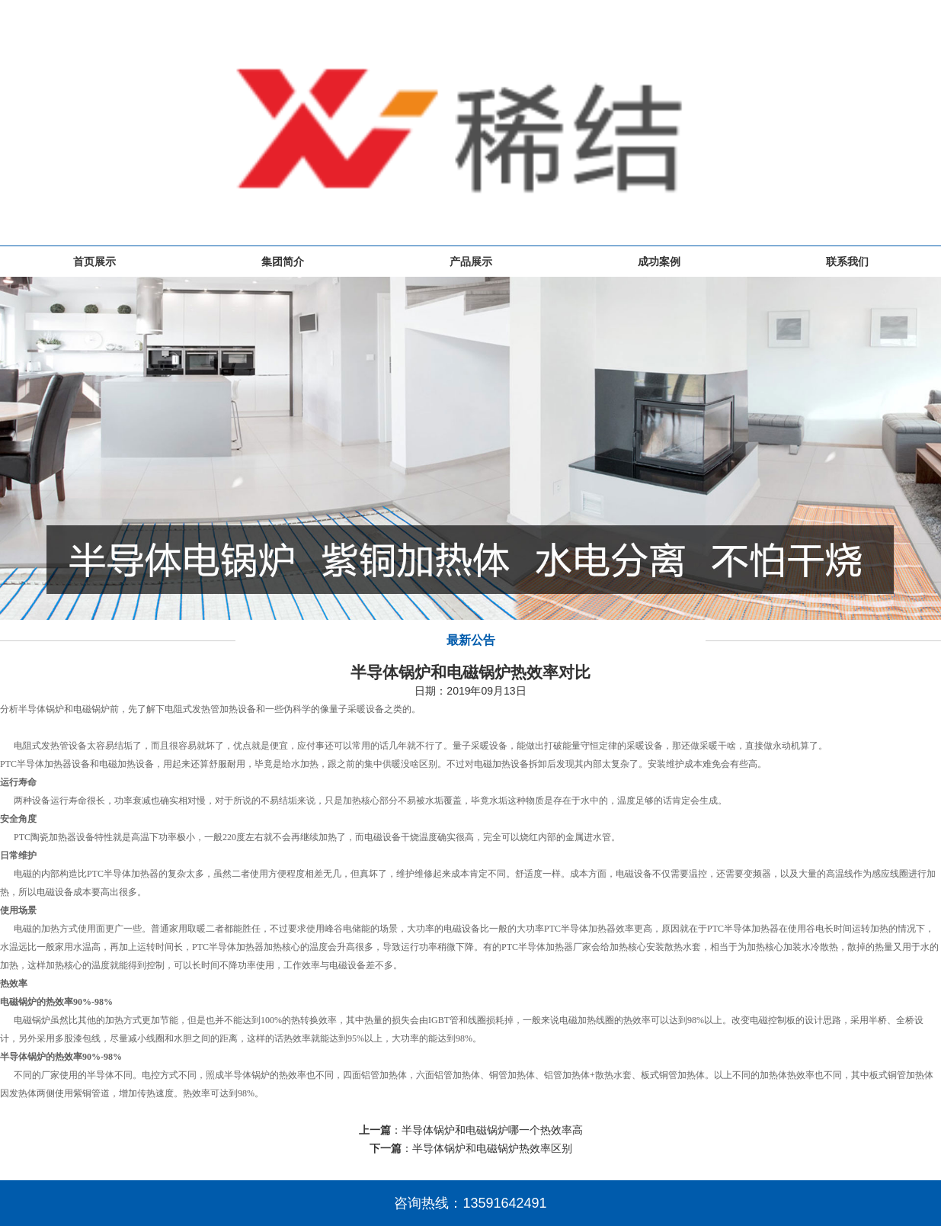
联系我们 (847, 261)
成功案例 (659, 261)
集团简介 (282, 261)
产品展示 (471, 261)
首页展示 (94, 261)
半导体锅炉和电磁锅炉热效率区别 (492, 1148)
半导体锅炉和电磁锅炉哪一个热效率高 (492, 1130)
